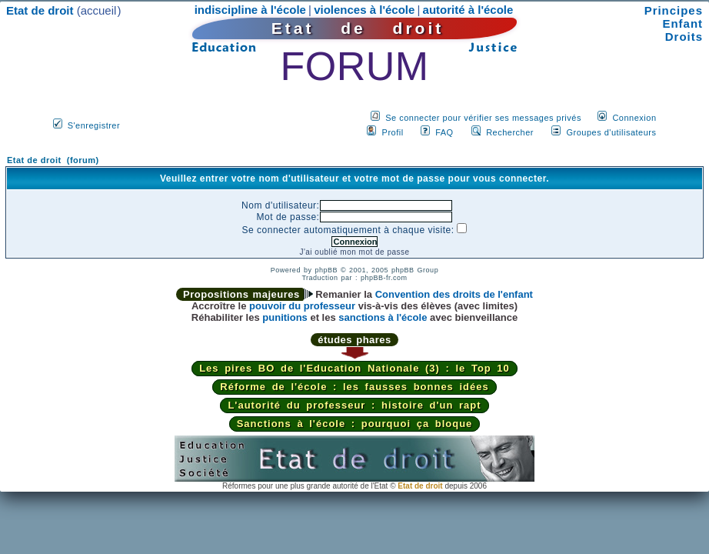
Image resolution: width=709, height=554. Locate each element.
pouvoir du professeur (302, 306)
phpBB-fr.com (384, 278)
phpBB (326, 270)
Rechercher (510, 132)
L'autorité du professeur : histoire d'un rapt (354, 405)
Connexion (634, 117)
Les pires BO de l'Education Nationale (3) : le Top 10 (354, 368)
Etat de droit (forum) (53, 160)
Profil (393, 132)
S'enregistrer (94, 125)
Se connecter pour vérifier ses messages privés (483, 117)
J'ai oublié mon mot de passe (354, 252)
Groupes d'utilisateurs (611, 132)
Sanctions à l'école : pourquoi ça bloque (355, 423)
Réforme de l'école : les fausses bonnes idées (354, 386)
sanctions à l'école (382, 317)
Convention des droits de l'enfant (454, 294)
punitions (285, 317)
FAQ (444, 132)
